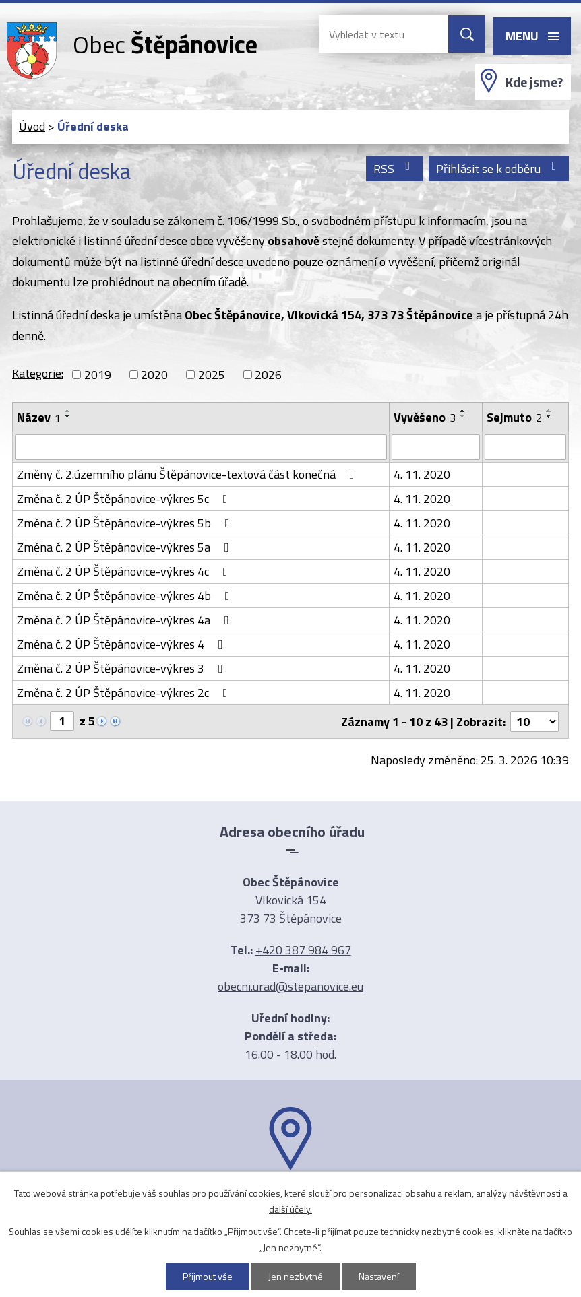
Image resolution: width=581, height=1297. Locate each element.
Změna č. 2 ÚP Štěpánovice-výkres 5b (126, 523)
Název (39, 417)
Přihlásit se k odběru (499, 169)
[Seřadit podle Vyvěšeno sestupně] (463, 416)
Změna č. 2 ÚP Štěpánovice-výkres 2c (125, 693)
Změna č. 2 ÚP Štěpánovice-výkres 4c (125, 571)
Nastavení (379, 1276)
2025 (211, 375)
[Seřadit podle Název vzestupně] (68, 410)
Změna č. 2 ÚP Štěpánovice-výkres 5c (125, 499)
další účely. (290, 1209)
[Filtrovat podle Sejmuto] (525, 447)
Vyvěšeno (425, 417)
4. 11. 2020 (422, 474)
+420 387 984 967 (303, 950)
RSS (394, 169)
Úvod (32, 126)
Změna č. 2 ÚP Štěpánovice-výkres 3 (122, 668)
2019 (97, 375)
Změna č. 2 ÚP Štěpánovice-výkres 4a (126, 620)
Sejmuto (514, 417)
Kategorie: (37, 373)
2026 (268, 375)
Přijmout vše (208, 1276)
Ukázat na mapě (290, 1197)
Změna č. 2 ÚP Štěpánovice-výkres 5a (126, 547)
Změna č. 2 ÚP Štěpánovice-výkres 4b (126, 596)
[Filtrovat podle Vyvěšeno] (436, 447)
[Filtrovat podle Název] (201, 447)
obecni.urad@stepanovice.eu (290, 986)
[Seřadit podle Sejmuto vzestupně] (549, 410)
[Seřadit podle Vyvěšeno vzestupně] (463, 410)
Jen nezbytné (295, 1276)
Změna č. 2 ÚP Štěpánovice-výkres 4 (122, 644)
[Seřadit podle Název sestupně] (68, 416)
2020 (154, 375)
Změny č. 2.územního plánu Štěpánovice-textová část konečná (188, 474)
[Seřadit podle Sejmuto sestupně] (549, 416)
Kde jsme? (534, 82)
